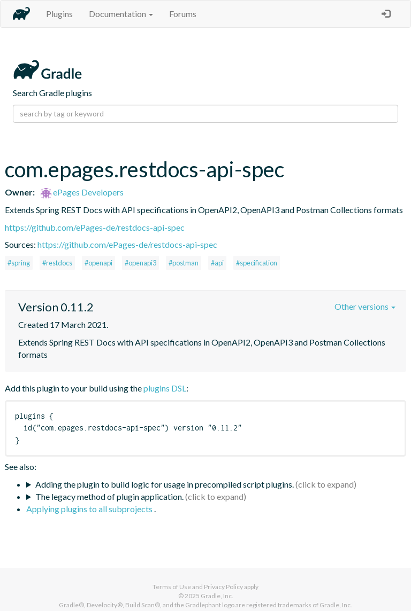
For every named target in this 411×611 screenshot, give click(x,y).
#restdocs (57, 262)
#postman (184, 262)
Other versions (364, 306)
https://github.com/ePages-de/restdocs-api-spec (95, 227)
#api (217, 262)
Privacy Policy (223, 587)
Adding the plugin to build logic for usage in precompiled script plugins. (164, 484)
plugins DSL (164, 388)
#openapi (98, 262)
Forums (182, 14)
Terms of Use (172, 587)
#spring (18, 262)
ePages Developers (82, 192)
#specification (256, 262)
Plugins (59, 14)
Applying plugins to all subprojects (90, 509)
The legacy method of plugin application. (109, 496)
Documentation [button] (121, 14)
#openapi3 (140, 262)
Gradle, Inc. (217, 596)
